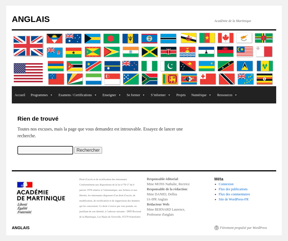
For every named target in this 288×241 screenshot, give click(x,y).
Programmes (42, 95)
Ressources (227, 95)
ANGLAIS (31, 19)
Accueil (20, 95)
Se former (136, 95)
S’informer (161, 95)
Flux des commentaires (234, 194)
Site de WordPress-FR (234, 199)
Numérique (201, 95)
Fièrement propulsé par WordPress (243, 228)
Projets (181, 95)
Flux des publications (233, 189)
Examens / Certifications (77, 95)
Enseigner (112, 95)
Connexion (226, 184)
